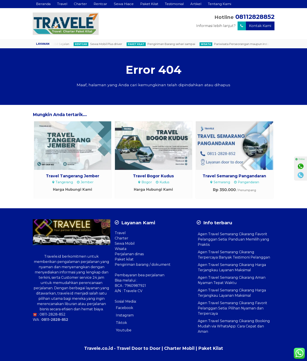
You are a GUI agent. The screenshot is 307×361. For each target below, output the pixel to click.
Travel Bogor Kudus (153, 176)
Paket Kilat (149, 4)
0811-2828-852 (52, 314)
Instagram (125, 315)
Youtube (123, 330)
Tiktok (121, 323)
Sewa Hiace (124, 4)
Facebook (124, 308)
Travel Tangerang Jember (72, 176)
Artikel (195, 4)
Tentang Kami (219, 4)
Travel (62, 4)
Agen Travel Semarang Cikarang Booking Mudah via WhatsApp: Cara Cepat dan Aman (234, 326)
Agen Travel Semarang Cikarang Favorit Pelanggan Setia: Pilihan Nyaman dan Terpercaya (232, 308)
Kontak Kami (254, 26)
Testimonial (174, 4)
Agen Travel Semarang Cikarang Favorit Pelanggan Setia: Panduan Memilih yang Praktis (233, 239)
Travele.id (52, 256)
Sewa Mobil (125, 243)
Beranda (43, 4)
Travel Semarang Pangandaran (234, 176)
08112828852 (254, 16)
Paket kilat (124, 259)
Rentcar (100, 4)
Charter (80, 4)
